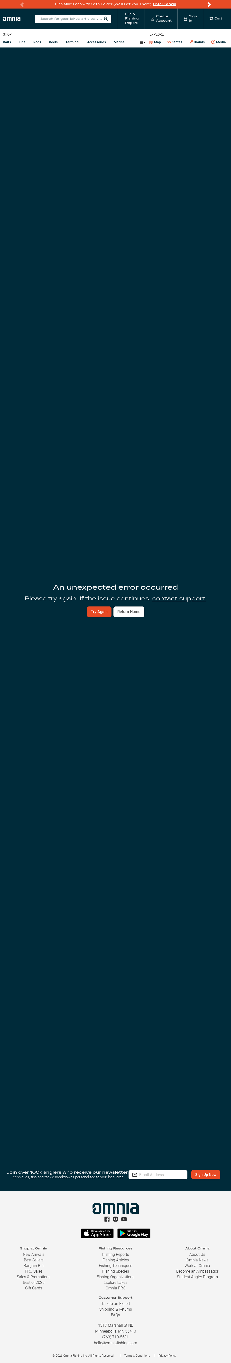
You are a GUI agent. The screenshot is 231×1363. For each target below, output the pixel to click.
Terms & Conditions (137, 1358)
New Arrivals (33, 1257)
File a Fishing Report (179, 71)
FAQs (115, 1317)
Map (155, 42)
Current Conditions (46, 103)
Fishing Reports (115, 1257)
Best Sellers (34, 1263)
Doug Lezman (147, 525)
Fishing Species (115, 1274)
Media (218, 42)
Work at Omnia (197, 1268)
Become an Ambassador (197, 1274)
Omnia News (197, 1263)
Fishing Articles (115, 1263)
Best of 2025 (34, 1285)
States (174, 42)
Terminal (72, 42)
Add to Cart (54, 638)
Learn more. (164, 940)
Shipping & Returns (115, 1312)
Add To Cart (27, 380)
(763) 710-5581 (115, 1340)
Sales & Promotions (33, 1279)
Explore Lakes (115, 1285)
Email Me (168, 638)
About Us (197, 1257)
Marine (119, 42)
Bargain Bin (34, 1268)
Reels (53, 42)
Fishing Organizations (115, 1279)
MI (5, 53)
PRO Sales (34, 1274)
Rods (37, 42)
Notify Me (167, 925)
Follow (216, 71)
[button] (115, 1114)
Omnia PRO (116, 1291)
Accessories (96, 42)
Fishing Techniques (115, 1268)
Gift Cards (33, 1291)
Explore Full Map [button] (205, 234)
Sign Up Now (158, 1181)
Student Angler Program (197, 1279)
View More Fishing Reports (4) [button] (115, 857)
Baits (7, 42)
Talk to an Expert (115, 1306)
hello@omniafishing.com (115, 1346)
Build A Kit (27, 370)
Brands (197, 42)
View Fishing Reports (63, 244)
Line (22, 42)
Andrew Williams (36, 525)
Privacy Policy (167, 1358)
